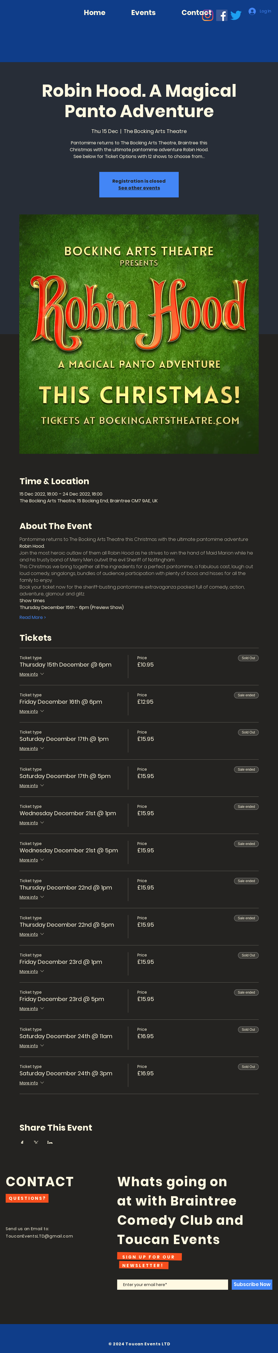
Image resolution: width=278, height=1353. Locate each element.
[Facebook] (222, 15)
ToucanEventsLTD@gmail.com (39, 1236)
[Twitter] (236, 15)
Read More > (33, 617)
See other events (139, 188)
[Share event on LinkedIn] (50, 1143)
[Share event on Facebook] (22, 1143)
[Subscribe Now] (252, 1285)
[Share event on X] (36, 1143)
